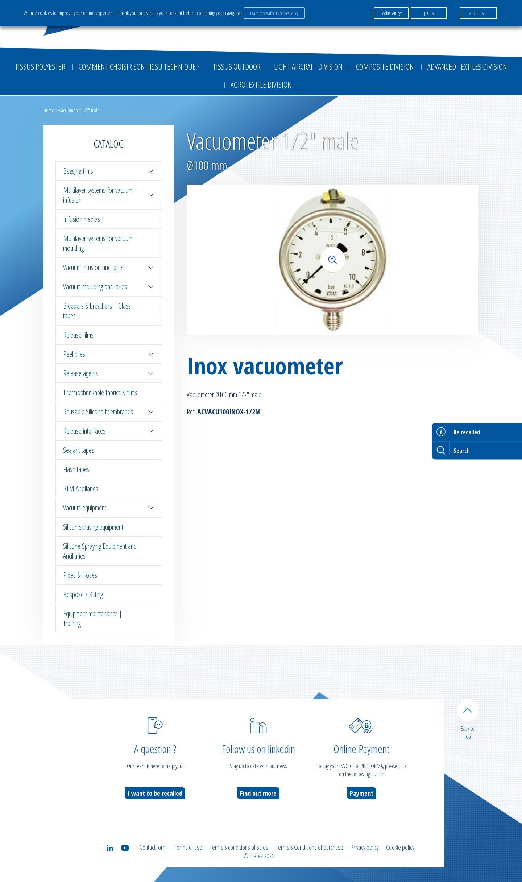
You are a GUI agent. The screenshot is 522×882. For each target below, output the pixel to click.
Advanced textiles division (467, 66)
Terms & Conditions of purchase (309, 847)
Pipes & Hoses (80, 575)
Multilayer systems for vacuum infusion (108, 195)
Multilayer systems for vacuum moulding (97, 243)
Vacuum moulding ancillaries (108, 286)
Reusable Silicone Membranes (108, 412)
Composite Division (385, 66)
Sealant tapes (78, 450)
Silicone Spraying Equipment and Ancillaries (100, 551)
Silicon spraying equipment (93, 527)
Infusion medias (81, 219)
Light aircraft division (308, 66)
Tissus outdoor (237, 66)
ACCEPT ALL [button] (478, 13)
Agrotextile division (261, 84)
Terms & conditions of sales (239, 847)
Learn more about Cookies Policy (274, 13)
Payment (361, 793)
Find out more (258, 793)
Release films (78, 335)
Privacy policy (365, 847)
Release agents (108, 373)
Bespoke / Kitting (83, 594)
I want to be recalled (155, 793)
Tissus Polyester (40, 66)
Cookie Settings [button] (391, 13)
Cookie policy (400, 847)
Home (49, 110)
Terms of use (188, 847)
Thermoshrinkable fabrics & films (100, 392)
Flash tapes (76, 469)
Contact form (153, 847)
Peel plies (108, 354)
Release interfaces (108, 431)
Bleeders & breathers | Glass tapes (97, 310)
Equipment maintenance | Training (92, 618)
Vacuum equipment (108, 508)
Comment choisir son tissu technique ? (139, 66)
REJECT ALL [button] (428, 13)
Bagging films (108, 171)
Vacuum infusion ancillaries (108, 267)
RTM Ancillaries (80, 488)
